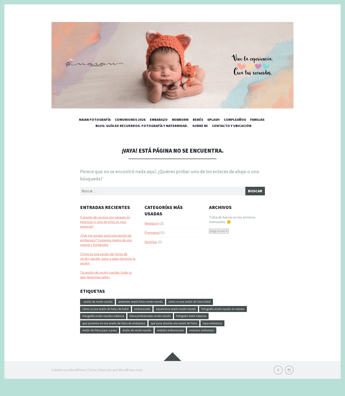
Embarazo (159, 119)
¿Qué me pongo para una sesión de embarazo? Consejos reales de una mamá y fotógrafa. (106, 241)
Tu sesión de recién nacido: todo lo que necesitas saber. (106, 275)
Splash (213, 119)
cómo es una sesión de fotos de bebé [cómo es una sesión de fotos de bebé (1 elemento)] (109, 311)
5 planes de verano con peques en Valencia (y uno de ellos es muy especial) (105, 223)
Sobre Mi (200, 125)
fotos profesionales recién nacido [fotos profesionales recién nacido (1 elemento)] (223, 319)
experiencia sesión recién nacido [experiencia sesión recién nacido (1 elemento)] (191, 311)
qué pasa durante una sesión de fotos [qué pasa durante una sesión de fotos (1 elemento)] (233, 327)
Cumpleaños (235, 119)
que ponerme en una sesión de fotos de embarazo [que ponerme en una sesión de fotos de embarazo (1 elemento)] (161, 327)
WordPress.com (130, 383)
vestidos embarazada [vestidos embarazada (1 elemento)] (214, 335)
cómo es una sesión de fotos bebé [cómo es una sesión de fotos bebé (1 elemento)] (209, 303)
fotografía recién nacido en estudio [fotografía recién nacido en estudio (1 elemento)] (108, 319)
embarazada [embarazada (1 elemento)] (152, 311)
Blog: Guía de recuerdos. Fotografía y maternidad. (141, 125)
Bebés (198, 119)
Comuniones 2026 (130, 119)
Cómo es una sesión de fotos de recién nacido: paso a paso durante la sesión (107, 260)
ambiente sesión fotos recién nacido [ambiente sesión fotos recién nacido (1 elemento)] (151, 303)
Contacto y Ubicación (231, 125)
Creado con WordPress (68, 383)
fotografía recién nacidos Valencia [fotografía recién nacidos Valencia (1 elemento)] (166, 319)
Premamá (152, 234)
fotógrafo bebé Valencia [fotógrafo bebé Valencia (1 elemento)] (100, 327)
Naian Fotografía (95, 119)
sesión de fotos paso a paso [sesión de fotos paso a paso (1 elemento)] (131, 335)
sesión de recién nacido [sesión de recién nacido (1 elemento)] (175, 335)
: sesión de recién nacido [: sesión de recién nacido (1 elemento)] (100, 303)
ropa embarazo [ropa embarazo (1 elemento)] (93, 335)
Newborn (180, 119)
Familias (257, 119)
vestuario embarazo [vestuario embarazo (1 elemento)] (97, 343)
